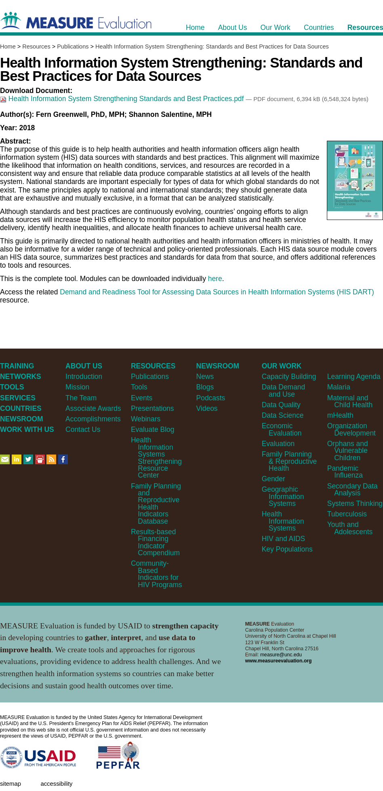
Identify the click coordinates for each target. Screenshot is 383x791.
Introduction (83, 376)
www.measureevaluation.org (278, 661)
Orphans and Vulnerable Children (347, 451)
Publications (72, 46)
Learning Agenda (354, 376)
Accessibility (56, 783)
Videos (207, 408)
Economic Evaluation (282, 429)
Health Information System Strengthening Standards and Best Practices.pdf (123, 99)
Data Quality (281, 405)
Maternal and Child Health (349, 401)
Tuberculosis (347, 514)
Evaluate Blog (153, 429)
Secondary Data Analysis (352, 489)
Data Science (283, 415)
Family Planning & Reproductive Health (289, 461)
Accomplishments (93, 419)
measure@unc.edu (281, 655)
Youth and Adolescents (349, 527)
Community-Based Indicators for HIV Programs (156, 573)
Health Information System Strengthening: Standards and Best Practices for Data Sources (212, 46)
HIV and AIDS (283, 539)
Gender (273, 479)
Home (8, 46)
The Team (81, 398)
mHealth (340, 415)
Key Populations (287, 549)
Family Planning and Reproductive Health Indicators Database (156, 503)
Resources (36, 46)
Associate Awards (93, 408)
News (205, 376)
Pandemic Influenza (345, 471)
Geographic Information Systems (283, 496)
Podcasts (210, 398)
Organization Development (351, 429)
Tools (139, 387)
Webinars (145, 419)
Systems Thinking (355, 503)
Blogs (205, 387)
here (215, 279)
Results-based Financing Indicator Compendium (155, 542)
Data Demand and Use (283, 390)
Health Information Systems (283, 521)
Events (141, 398)
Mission (77, 387)
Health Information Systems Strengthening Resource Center (156, 457)
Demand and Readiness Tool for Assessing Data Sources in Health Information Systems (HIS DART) (217, 292)
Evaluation (278, 444)
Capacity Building (289, 376)
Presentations (152, 408)
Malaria (338, 387)
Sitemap (10, 783)
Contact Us (82, 429)
